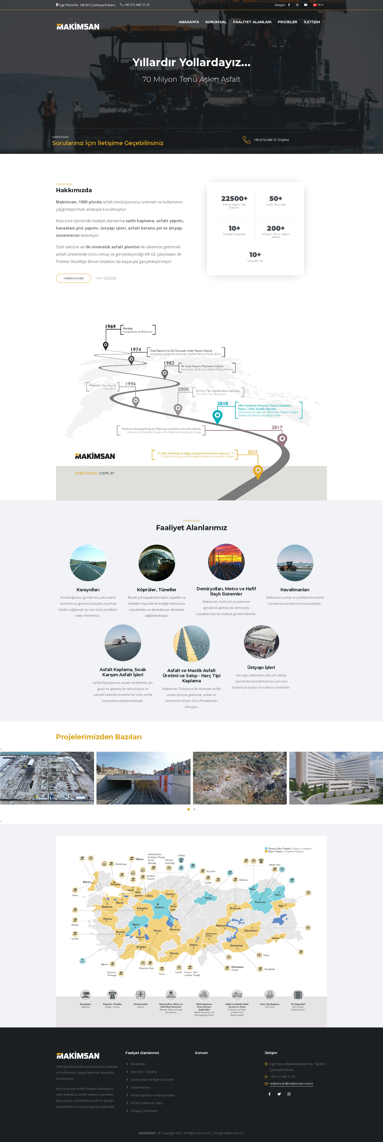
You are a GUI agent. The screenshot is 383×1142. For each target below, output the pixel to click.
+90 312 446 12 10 (282, 1076)
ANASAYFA (189, 22)
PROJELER (287, 22)
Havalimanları (140, 1087)
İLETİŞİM (312, 22)
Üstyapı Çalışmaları (144, 1111)
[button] (189, 809)
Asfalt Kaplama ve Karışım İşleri (153, 1095)
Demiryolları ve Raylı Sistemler (152, 1079)
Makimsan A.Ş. (234, 1133)
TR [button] (318, 5)
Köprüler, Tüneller (144, 1071)
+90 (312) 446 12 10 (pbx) (271, 139)
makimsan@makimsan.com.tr (291, 1083)
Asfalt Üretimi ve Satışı (147, 1103)
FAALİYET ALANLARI (252, 22)
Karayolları (138, 1064)
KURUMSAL (216, 22)
